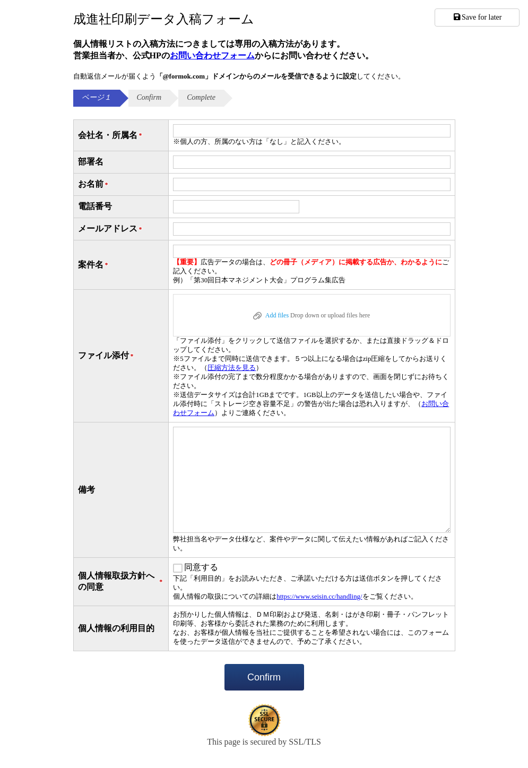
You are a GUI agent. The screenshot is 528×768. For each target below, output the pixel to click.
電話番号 (95, 206)
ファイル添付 (106, 356)
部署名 (90, 161)
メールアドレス (111, 229)
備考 (86, 489)
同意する (201, 567)
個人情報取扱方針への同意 (121, 581)
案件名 (94, 265)
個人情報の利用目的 (116, 628)
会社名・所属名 (111, 136)
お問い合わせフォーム (212, 55)
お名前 (94, 184)
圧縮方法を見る (231, 368)
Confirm (264, 677)
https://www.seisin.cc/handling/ (319, 596)
